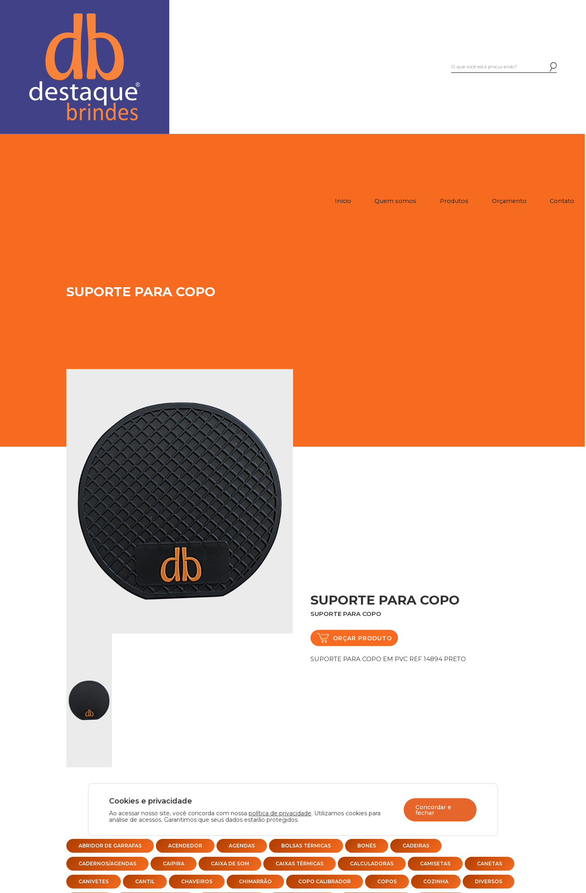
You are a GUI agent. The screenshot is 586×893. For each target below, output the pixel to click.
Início (343, 201)
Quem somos (395, 201)
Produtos (454, 201)
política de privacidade (280, 813)
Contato (562, 201)
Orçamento (509, 201)
